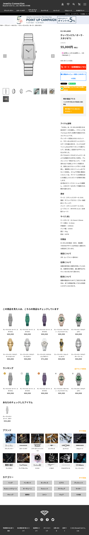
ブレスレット (78, 483)
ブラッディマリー (8, 10)
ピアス (61, 483)
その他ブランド (80, 10)
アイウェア (61, 489)
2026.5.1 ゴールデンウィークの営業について (77, 14)
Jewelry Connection (13, 3)
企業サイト (64, 529)
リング (10, 483)
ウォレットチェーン (10, 489)
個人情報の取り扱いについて (23, 529)
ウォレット (44, 489)
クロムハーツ (68, 10)
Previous (5, 56)
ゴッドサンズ (44, 10)
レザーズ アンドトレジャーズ (32, 10)
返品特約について (36, 529)
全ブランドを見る (80, 369)
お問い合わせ (56, 529)
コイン (44, 494)
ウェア (61, 494)
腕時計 (27, 494)
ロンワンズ (56, 10)
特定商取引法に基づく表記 (8, 529)
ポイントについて (47, 529)
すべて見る (82, 431)
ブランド (7, 25)
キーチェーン (27, 489)
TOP (1, 25)
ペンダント (27, 483)
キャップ (10, 494)
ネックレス (44, 483)
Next (53, 56)
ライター (78, 489)
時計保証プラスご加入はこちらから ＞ (72, 110)
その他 (78, 494)
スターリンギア (20, 10)
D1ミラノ (14, 25)
